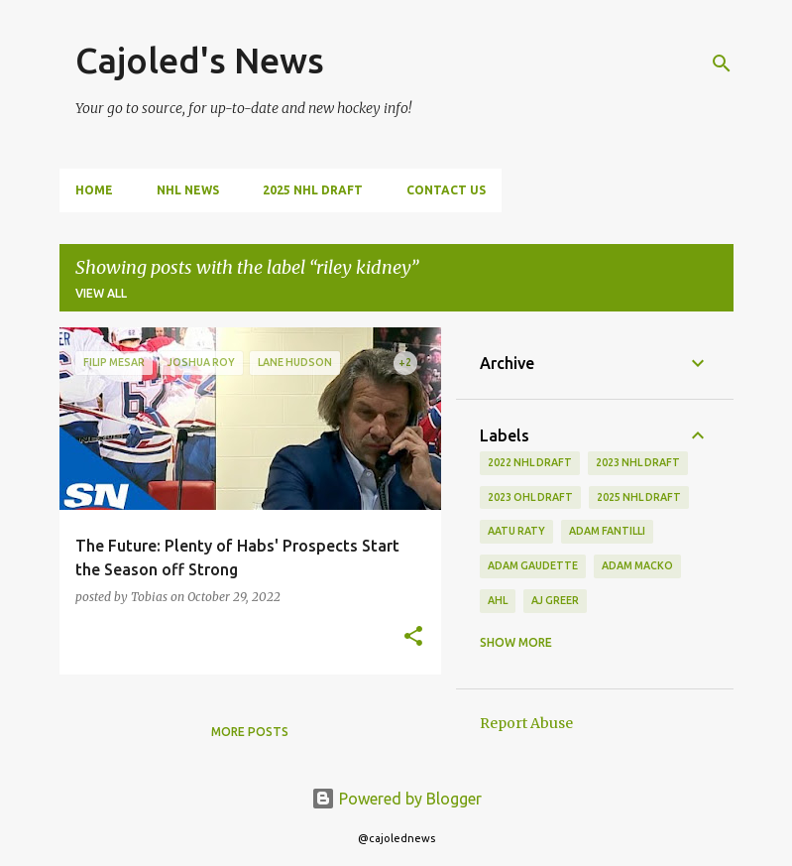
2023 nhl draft (638, 462)
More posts (249, 731)
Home (94, 190)
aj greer (555, 600)
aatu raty (516, 531)
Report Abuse (526, 723)
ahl (498, 600)
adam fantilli (607, 531)
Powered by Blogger (396, 798)
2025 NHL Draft (313, 190)
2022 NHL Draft (530, 462)
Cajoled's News (199, 60)
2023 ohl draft (530, 497)
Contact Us (446, 190)
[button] (413, 637)
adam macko (637, 565)
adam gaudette (533, 565)
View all (101, 293)
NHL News (188, 190)
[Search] (722, 63)
